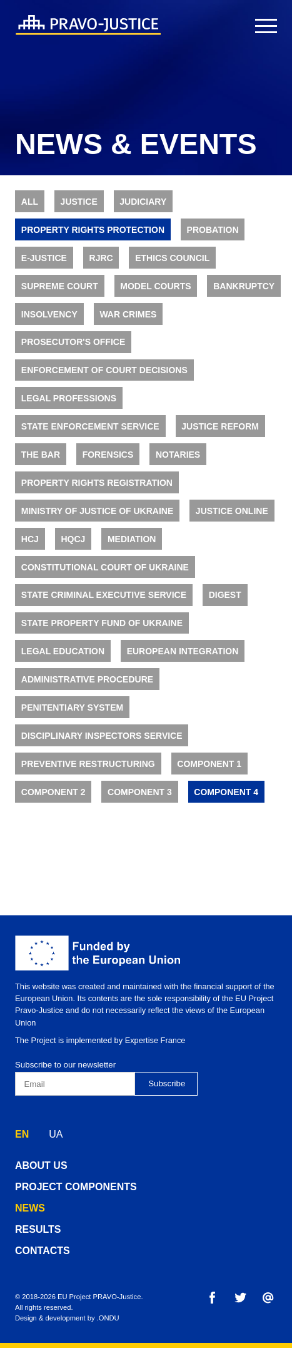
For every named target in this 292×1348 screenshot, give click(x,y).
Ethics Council (172, 258)
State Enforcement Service (90, 426)
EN (22, 1134)
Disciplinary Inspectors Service (102, 736)
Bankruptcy (243, 286)
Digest (225, 595)
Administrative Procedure (87, 679)
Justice (79, 202)
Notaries (178, 455)
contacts (42, 1250)
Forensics (108, 455)
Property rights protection (92, 230)
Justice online (232, 511)
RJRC (101, 258)
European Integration (183, 651)
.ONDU (108, 1318)
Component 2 (53, 792)
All (29, 202)
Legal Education (62, 651)
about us (41, 1165)
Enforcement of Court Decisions (104, 370)
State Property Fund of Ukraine (102, 623)
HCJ (30, 539)
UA (56, 1134)
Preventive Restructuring (88, 764)
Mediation (132, 539)
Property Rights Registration (97, 483)
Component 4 (226, 792)
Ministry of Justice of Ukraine (97, 511)
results (38, 1229)
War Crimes (127, 314)
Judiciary (142, 202)
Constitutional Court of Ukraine (105, 567)
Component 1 (209, 764)
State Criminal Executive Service (103, 595)
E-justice (44, 258)
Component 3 (140, 792)
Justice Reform (220, 426)
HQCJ (73, 539)
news (30, 1208)
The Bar (40, 455)
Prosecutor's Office (73, 342)
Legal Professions (68, 398)
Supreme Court (59, 286)
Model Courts (155, 286)
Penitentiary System (72, 707)
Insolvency (49, 314)
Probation (213, 230)
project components (76, 1186)
